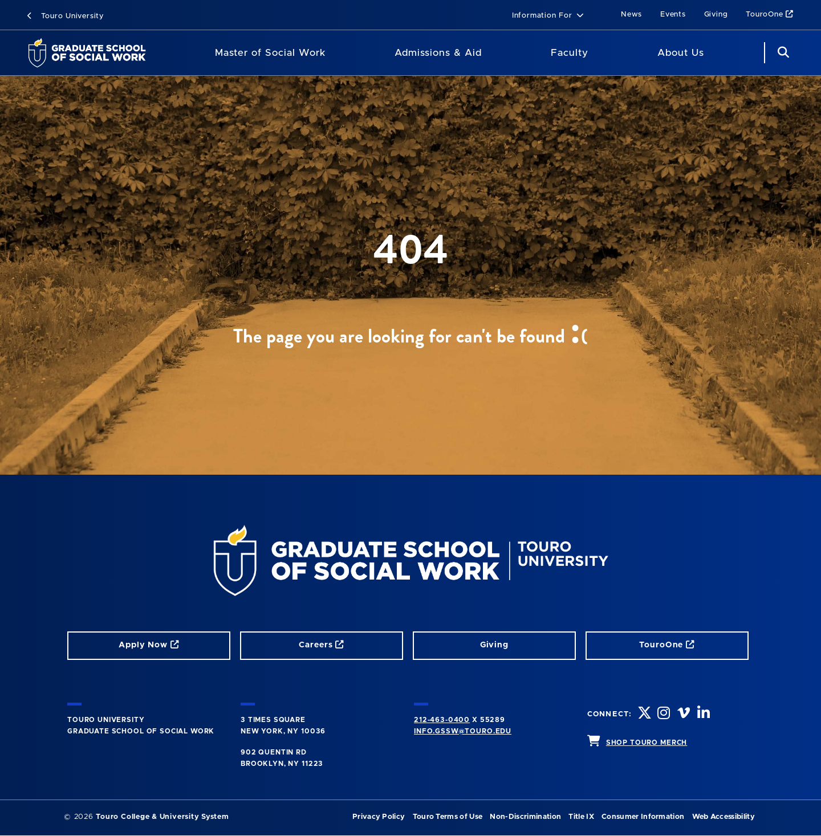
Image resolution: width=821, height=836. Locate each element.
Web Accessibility (723, 817)
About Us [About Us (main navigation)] (680, 53)
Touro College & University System (162, 817)
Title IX (581, 817)
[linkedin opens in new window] (704, 714)
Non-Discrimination (525, 817)
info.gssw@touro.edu (462, 731)
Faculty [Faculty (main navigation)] (569, 53)
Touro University (65, 16)
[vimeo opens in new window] (684, 714)
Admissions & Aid (438, 53)
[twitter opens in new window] (644, 714)
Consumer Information (642, 817)
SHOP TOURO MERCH (646, 742)
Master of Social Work (270, 53)
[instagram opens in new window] (664, 714)
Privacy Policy (378, 817)
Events (673, 14)
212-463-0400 (442, 719)
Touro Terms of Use (448, 817)
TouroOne (770, 14)
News (631, 14)
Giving (716, 14)
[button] (548, 16)
